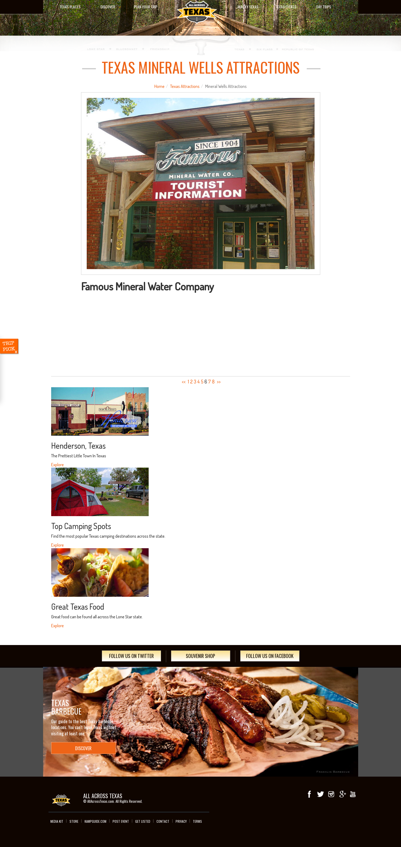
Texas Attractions (185, 86)
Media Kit (56, 821)
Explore (57, 464)
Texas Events (286, 6)
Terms (197, 821)
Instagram (331, 794)
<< (184, 382)
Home (159, 86)
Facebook (309, 794)
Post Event (121, 821)
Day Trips (323, 6)
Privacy (181, 821)
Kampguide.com (95, 821)
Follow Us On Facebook (270, 655)
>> (219, 382)
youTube (352, 794)
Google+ (342, 794)
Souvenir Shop (200, 655)
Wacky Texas (248, 6)
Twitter (320, 794)
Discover (107, 6)
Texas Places (70, 6)
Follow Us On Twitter (131, 655)
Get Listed (142, 821)
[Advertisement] (200, 332)
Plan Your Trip (145, 6)
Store (73, 821)
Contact (162, 821)
